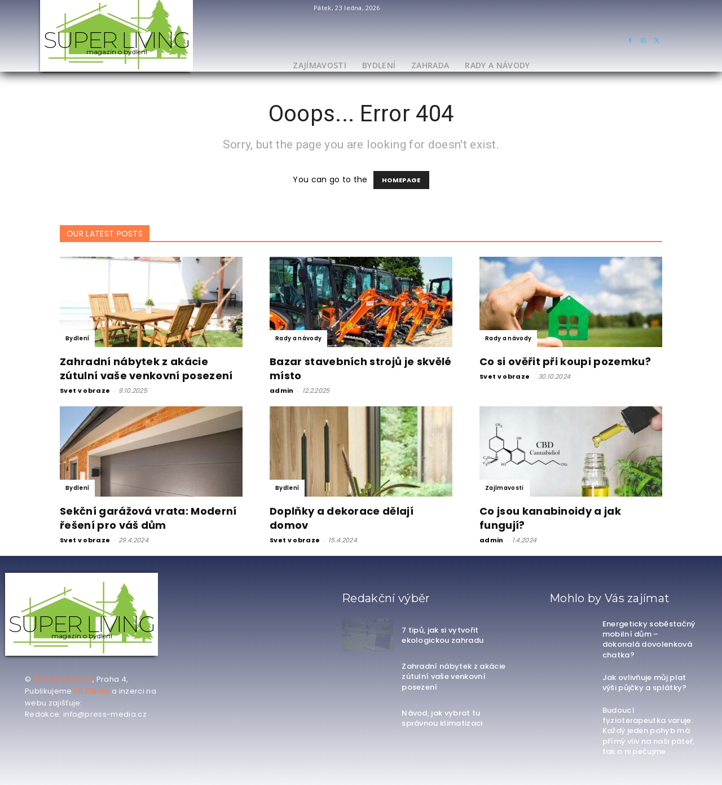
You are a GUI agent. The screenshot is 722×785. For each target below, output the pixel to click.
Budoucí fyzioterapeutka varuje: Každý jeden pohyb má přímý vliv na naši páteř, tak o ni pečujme (648, 731)
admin (282, 390)
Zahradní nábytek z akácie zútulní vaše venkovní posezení (146, 368)
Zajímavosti (504, 488)
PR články (92, 691)
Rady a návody (298, 338)
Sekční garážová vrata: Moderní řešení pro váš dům (148, 518)
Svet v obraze (85, 390)
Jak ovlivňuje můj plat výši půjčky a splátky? (644, 682)
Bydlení (77, 338)
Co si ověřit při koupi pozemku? (565, 361)
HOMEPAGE (401, 180)
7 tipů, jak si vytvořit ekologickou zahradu (442, 635)
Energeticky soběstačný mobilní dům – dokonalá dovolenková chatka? (648, 639)
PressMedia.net (63, 679)
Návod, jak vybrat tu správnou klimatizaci (442, 718)
